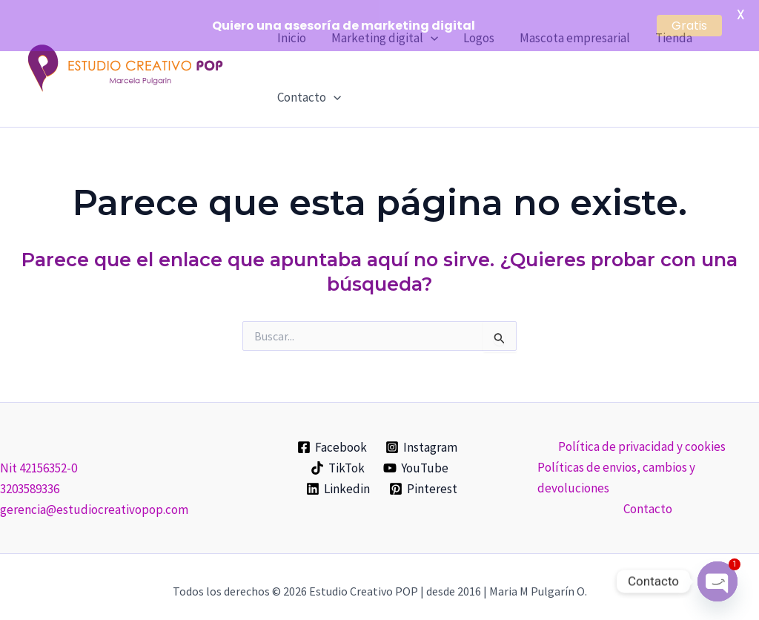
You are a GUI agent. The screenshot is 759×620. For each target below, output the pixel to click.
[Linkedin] (338, 481)
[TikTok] (337, 460)
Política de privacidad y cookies (642, 438)
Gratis (689, 25)
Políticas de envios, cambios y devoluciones (616, 469)
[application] (333, 89)
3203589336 (29, 481)
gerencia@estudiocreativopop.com (94, 502)
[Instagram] (422, 439)
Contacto (309, 89)
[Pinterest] (423, 481)
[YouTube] (416, 460)
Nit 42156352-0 (38, 460)
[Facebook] (332, 439)
